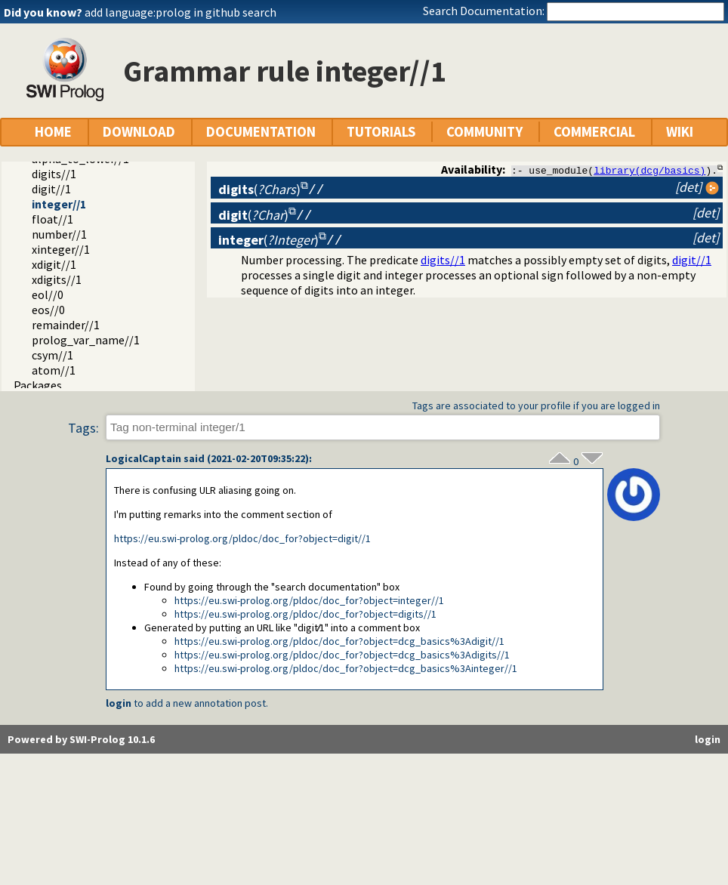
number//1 (59, 234)
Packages (38, 385)
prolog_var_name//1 (86, 339)
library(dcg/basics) (649, 170)
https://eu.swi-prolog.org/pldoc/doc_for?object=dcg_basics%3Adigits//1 (342, 654)
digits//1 (54, 173)
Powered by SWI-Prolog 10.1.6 (81, 739)
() (259, 189)
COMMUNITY (484, 131)
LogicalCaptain (143, 458)
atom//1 (54, 370)
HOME (53, 131)
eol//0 (47, 294)
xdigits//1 (57, 279)
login (118, 703)
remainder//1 (66, 324)
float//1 (52, 219)
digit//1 (51, 188)
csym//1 (52, 354)
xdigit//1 (54, 264)
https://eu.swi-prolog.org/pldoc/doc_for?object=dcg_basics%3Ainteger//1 (345, 668)
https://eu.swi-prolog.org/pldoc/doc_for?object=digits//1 (305, 614)
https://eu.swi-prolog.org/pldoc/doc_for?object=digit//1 (242, 538)
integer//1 (59, 203)
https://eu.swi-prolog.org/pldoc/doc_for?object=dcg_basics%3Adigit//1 (339, 641)
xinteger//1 (61, 249)
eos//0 (48, 309)
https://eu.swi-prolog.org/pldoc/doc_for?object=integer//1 (309, 600)
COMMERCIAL (594, 131)
